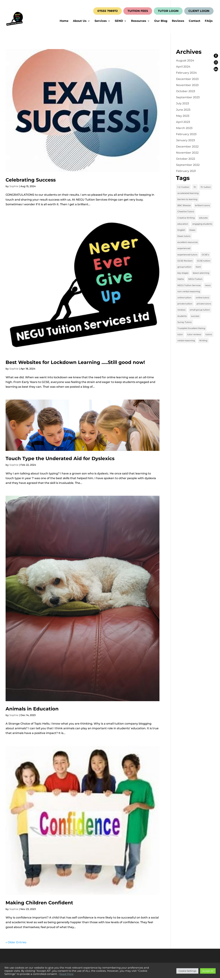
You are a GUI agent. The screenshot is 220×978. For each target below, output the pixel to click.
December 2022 (187, 146)
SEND (119, 21)
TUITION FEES (138, 11)
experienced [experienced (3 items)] (183, 248)
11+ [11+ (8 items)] (195, 187)
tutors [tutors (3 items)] (209, 334)
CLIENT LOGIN (198, 11)
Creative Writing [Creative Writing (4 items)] (186, 217)
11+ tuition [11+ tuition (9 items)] (206, 187)
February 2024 (186, 72)
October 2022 (185, 158)
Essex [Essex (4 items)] (192, 230)
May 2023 (182, 115)
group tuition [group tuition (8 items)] (184, 266)
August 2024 (185, 60)
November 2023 (187, 85)
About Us (80, 21)
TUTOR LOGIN (168, 11)
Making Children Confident (39, 903)
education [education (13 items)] (182, 224)
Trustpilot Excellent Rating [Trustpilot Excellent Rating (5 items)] (191, 328)
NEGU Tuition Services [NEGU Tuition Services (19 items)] (189, 285)
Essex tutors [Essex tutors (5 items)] (183, 236)
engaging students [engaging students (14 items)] (202, 224)
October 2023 (185, 91)
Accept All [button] (208, 970)
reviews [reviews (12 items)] (181, 309)
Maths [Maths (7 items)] (180, 279)
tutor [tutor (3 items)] (180, 334)
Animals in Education (32, 709)
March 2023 (184, 128)
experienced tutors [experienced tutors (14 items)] (187, 254)
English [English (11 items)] (181, 230)
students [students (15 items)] (182, 316)
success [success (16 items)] (195, 316)
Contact (194, 21)
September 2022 (188, 165)
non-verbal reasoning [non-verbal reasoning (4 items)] (188, 291)
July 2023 (182, 103)
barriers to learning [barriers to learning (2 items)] (187, 199)
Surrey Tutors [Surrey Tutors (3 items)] (184, 322)
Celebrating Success (31, 180)
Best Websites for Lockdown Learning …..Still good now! (75, 362)
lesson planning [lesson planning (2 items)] (201, 273)
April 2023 (183, 122)
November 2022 (187, 152)
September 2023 (188, 97)
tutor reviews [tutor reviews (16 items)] (194, 334)
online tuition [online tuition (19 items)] (184, 297)
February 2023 (186, 134)
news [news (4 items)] (208, 285)
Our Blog (160, 21)
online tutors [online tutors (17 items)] (202, 297)
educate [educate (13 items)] (203, 217)
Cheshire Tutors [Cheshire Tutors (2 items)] (185, 211)
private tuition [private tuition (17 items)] (184, 303)
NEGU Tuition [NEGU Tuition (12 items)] (195, 279)
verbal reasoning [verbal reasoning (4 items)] (186, 340)
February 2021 (186, 171)
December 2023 (187, 79)
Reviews (178, 21)
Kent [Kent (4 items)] (198, 266)
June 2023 (183, 109)
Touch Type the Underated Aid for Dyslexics (60, 458)
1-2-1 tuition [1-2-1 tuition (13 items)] (183, 187)
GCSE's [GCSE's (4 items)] (205, 254)
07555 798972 (107, 11)
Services (101, 21)
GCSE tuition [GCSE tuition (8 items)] (203, 260)
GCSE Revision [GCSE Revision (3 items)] (185, 260)
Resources (138, 21)
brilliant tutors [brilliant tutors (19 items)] (202, 205)
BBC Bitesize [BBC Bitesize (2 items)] (184, 205)
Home (64, 21)
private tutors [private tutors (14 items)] (204, 303)
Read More (66, 974)
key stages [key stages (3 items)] (182, 273)
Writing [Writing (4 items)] (203, 340)
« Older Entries (16, 942)
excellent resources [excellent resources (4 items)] (187, 242)
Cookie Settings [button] (187, 970)
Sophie (13, 186)
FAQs (209, 21)
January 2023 (185, 140)
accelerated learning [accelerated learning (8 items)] (188, 193)
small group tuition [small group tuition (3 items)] (200, 309)
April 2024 (183, 66)
